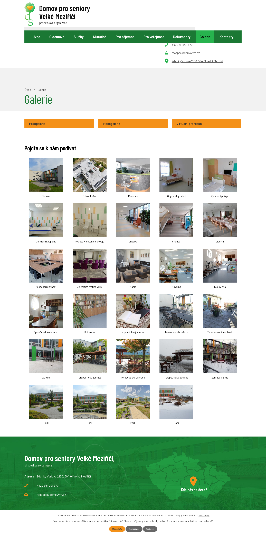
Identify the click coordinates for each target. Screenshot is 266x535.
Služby (79, 37)
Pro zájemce (125, 37)
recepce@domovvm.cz (51, 458)
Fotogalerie (39, 86)
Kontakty (226, 37)
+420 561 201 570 (48, 449)
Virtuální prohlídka (191, 86)
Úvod (36, 37)
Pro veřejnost (154, 37)
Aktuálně (100, 37)
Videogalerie (113, 86)
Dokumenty (182, 37)
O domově (56, 37)
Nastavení (151, 528)
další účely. (204, 515)
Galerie (205, 37)
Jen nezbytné (134, 528)
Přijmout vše (115, 528)
